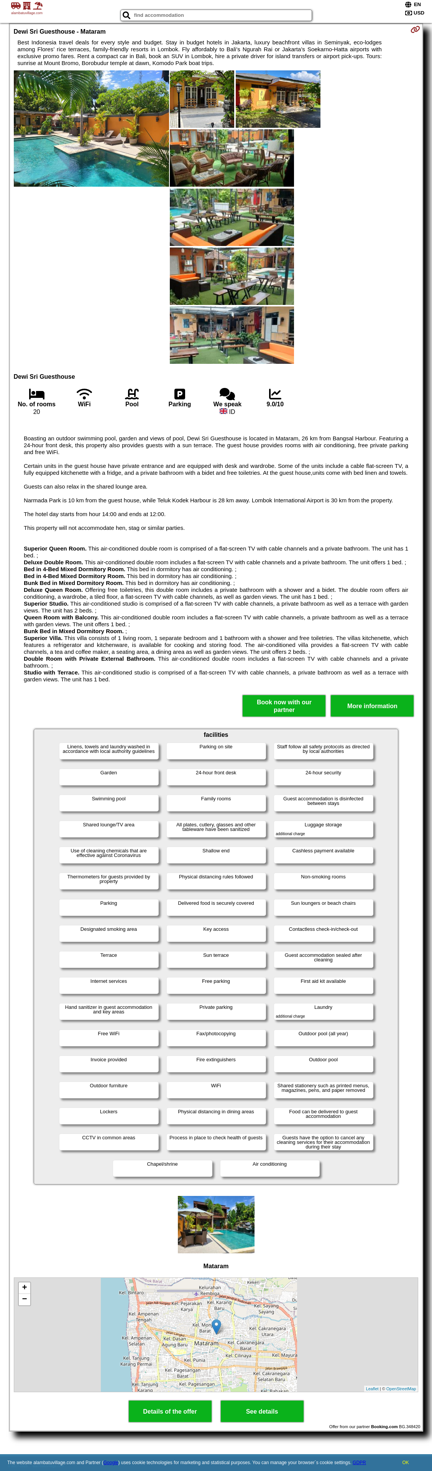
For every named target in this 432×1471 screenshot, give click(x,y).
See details (262, 1411)
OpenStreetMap (401, 1388)
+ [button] (24, 1288)
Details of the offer (170, 1411)
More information (372, 706)
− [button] (24, 1299)
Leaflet (372, 1388)
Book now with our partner (284, 706)
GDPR (359, 1462)
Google (110, 1462)
